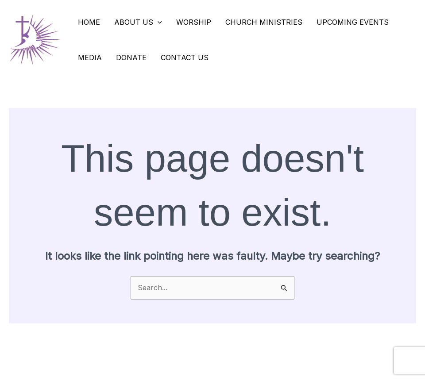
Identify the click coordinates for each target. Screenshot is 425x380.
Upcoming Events (353, 22)
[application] (157, 22)
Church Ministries (263, 22)
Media (90, 57)
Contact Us (185, 57)
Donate (131, 57)
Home (89, 22)
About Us (138, 22)
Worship (193, 22)
